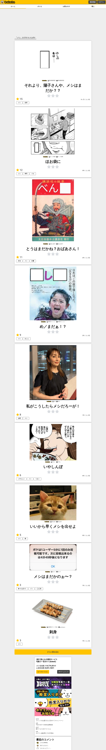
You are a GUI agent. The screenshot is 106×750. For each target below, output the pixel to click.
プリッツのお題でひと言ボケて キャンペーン (53, 719)
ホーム (13, 6)
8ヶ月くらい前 (85, 99)
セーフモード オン (43, 672)
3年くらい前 (86, 170)
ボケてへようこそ (63, 672)
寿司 (26, 173)
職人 (93, 6)
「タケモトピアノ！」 (44, 748)
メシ (19, 102)
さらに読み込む (53, 652)
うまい (37, 479)
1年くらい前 (86, 415)
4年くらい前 (86, 475)
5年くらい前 (86, 535)
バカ (32, 173)
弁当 (19, 261)
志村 (26, 102)
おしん (27, 338)
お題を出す (66, 6)
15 (19, 99)
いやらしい (21, 479)
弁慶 (32, 261)
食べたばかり (22, 588)
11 (19, 257)
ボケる (39, 6)
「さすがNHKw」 (43, 743)
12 (19, 170)
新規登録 (93, 2)
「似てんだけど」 (43, 746)
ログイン (101, 2)
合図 (19, 418)
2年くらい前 (86, 258)
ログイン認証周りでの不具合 (53, 732)
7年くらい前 (86, 585)
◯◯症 (39, 588)
